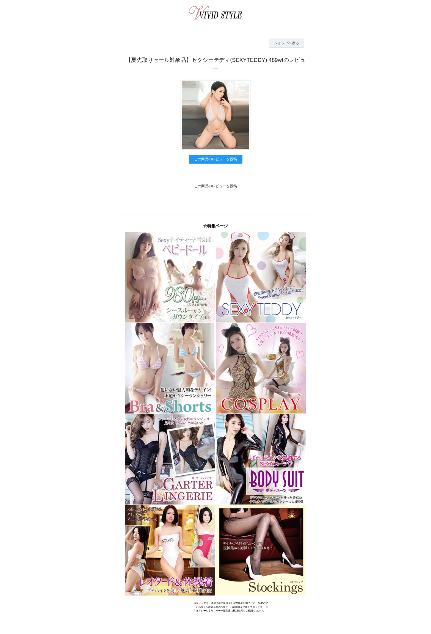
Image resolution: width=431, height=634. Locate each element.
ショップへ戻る (286, 43)
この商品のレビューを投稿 (215, 159)
